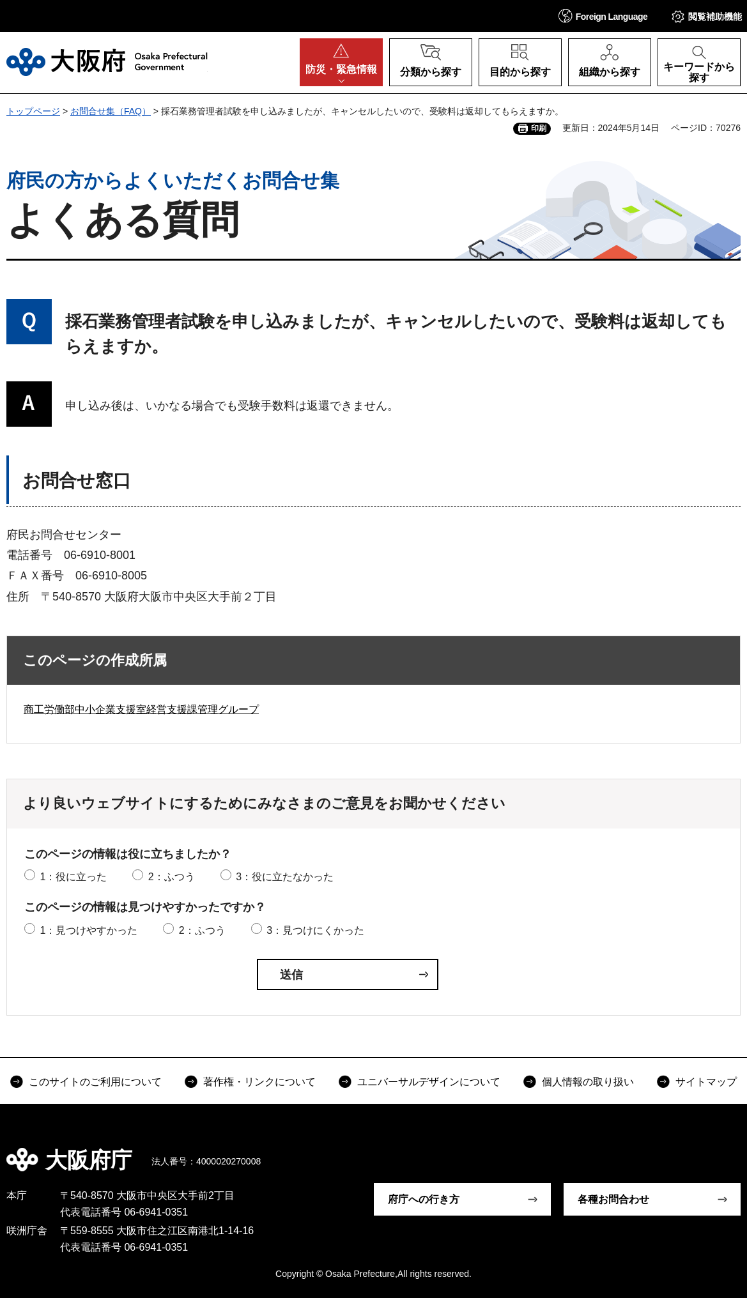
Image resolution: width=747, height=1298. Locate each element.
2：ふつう (171, 876)
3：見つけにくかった (315, 930)
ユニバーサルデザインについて (428, 1081)
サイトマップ (706, 1081)
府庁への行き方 (423, 1199)
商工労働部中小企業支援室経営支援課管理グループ (141, 709)
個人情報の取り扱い (588, 1081)
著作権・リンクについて (259, 1081)
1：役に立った (73, 876)
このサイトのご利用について (95, 1081)
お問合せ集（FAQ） (110, 111)
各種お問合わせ (613, 1199)
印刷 (538, 128)
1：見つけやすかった (88, 930)
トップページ (33, 111)
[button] (603, 16)
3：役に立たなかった (285, 876)
